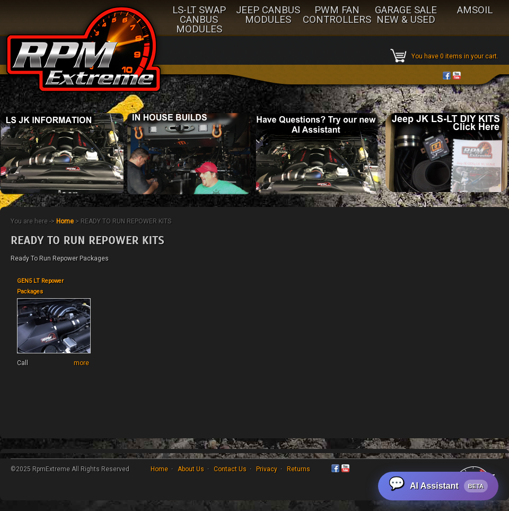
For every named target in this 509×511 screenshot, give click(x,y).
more (81, 363)
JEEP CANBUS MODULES (268, 15)
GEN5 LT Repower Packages (40, 286)
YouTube (457, 76)
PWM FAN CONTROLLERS (337, 15)
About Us (191, 469)
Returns (298, 469)
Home (65, 221)
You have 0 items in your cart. (454, 56)
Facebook (447, 76)
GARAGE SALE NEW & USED (406, 15)
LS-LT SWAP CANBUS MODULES (199, 20)
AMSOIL (475, 10)
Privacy (266, 469)
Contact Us (230, 469)
